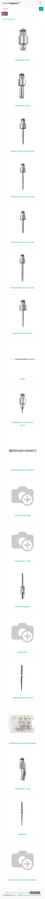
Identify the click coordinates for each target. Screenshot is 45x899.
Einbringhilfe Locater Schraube (22, 422)
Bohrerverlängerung (22, 606)
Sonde (22, 379)
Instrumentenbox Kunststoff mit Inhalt (22, 743)
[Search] (41, 9)
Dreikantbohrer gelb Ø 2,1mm (22, 698)
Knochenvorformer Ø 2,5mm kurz (22, 151)
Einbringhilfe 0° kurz (22, 60)
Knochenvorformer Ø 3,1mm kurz (22, 242)
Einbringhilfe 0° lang (22, 105)
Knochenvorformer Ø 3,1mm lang (22, 288)
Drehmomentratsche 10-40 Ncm (22, 470)
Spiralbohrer (22, 834)
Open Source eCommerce (32, 895)
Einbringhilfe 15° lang (22, 789)
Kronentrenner (22, 652)
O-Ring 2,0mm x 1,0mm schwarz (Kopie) (22, 880)
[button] (5, 14)
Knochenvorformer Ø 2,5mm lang (22, 197)
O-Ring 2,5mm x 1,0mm (22, 561)
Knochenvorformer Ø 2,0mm (22, 333)
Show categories (9, 19)
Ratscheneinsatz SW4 (22, 515)
